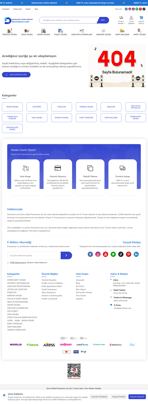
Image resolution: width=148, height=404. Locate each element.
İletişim (28, 9)
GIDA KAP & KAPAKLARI (81, 32)
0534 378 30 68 (120, 301)
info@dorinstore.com (122, 309)
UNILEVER (111, 107)
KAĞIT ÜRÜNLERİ (86, 118)
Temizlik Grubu (86, 107)
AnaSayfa (5, 9)
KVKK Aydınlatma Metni (52, 287)
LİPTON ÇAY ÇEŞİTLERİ (17, 290)
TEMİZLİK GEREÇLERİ (16, 330)
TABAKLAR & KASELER (12, 118)
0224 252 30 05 (120, 294)
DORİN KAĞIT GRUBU (135, 118)
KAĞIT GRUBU (140, 32)
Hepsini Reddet (118, 396)
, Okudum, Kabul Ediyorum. (27, 263)
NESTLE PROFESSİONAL (17, 302)
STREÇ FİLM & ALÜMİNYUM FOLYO (22, 318)
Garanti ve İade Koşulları (52, 296)
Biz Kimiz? (80, 287)
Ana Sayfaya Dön (16, 74)
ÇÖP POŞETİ (12, 312)
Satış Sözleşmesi (49, 293)
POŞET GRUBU (60, 32)
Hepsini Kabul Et (137, 396)
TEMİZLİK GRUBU (9, 32)
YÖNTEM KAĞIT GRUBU (12, 129)
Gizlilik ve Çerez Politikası (52, 284)
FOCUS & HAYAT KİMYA (17, 299)
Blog (36, 9)
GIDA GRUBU (27, 32)
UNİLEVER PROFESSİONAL (18, 287)
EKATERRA (37, 107)
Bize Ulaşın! (81, 290)
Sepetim (79, 299)
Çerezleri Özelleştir (99, 396)
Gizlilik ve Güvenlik (49, 299)
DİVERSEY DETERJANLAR (18, 284)
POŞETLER (61, 107)
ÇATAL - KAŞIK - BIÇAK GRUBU (20, 321)
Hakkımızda (17, 9)
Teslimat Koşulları (49, 281)
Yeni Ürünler (81, 296)
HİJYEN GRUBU (43, 32)
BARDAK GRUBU (103, 32)
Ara (102, 20)
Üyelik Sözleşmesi (49, 290)
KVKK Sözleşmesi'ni (18, 263)
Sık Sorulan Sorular (84, 293)
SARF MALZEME (122, 32)
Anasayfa (80, 281)
